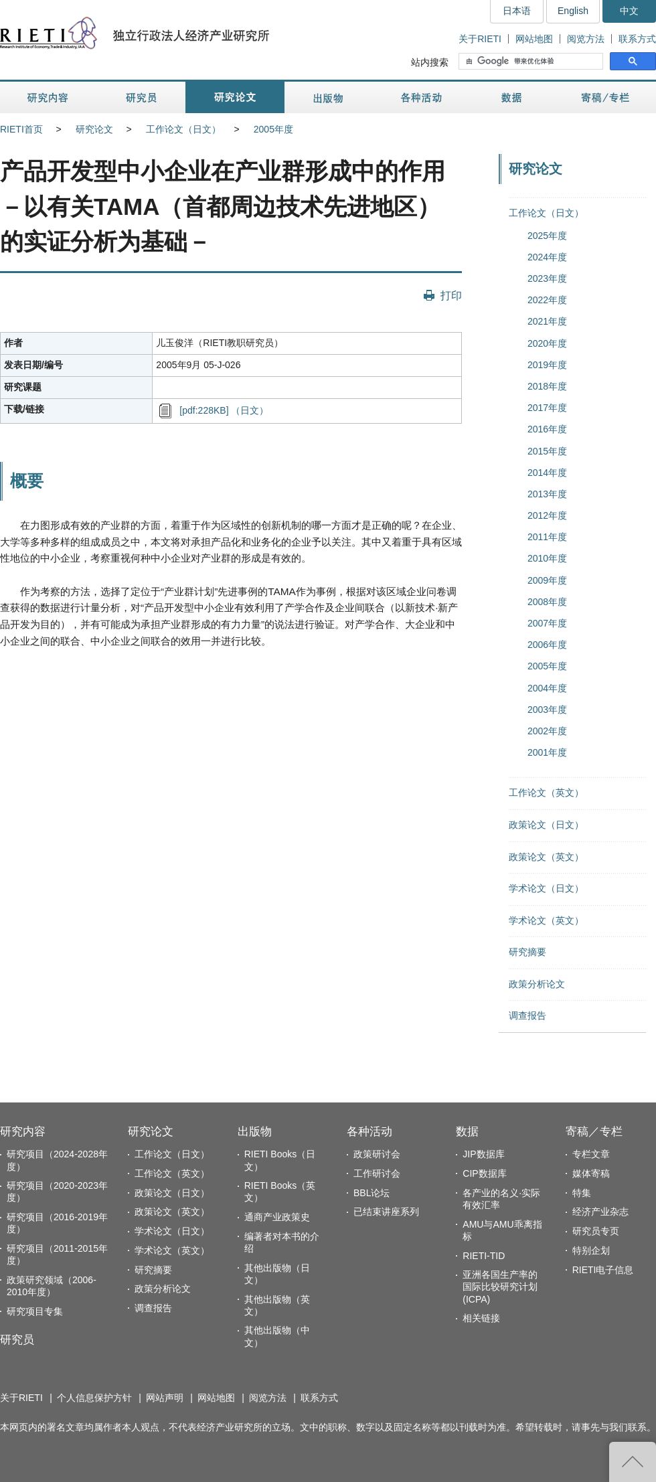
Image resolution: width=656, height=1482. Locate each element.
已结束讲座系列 (386, 1211)
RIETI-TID (484, 1255)
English (573, 10)
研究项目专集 (35, 1311)
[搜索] (532, 62)
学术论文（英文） (546, 920)
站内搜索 (429, 62)
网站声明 (164, 1397)
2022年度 (547, 300)
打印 (451, 295)
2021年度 (547, 321)
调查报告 (527, 1015)
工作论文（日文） (183, 129)
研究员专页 (595, 1231)
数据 (467, 1131)
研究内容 (23, 1131)
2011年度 (547, 536)
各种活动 (369, 1131)
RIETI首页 (21, 129)
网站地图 (534, 38)
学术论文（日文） (546, 888)
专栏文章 (591, 1154)
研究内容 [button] (48, 97)
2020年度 (547, 343)
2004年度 (547, 688)
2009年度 (547, 580)
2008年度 (547, 601)
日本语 (517, 10)
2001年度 (547, 752)
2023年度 (547, 278)
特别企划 (591, 1250)
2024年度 (547, 257)
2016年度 (547, 429)
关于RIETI (480, 38)
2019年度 (547, 364)
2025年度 (547, 235)
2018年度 (547, 386)
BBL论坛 (371, 1192)
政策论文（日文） (546, 824)
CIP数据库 (484, 1173)
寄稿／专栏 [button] (605, 97)
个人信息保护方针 (94, 1397)
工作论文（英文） (546, 792)
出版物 (255, 1131)
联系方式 (637, 38)
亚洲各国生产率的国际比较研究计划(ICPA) (500, 1286)
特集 (581, 1192)
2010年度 (547, 558)
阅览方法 (585, 38)
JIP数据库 (483, 1154)
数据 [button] (513, 97)
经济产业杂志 (600, 1211)
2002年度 (547, 731)
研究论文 (94, 129)
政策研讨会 (376, 1154)
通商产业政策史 (277, 1217)
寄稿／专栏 (594, 1131)
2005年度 (273, 129)
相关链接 (481, 1318)
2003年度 (547, 709)
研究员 (17, 1339)
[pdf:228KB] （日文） (223, 410)
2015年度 (547, 451)
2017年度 (547, 407)
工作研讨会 (376, 1173)
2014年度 (547, 472)
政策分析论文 (537, 984)
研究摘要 (527, 951)
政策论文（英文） (546, 856)
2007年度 (547, 623)
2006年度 (547, 644)
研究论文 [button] (234, 97)
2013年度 (547, 494)
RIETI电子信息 (603, 1269)
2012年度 (547, 515)
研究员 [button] (141, 97)
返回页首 (632, 1462)
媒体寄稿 (591, 1173)
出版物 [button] (328, 97)
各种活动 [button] (421, 97)
